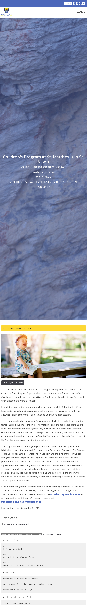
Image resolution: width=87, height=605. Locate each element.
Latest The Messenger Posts (16, 597)
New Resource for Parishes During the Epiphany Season (27, 584)
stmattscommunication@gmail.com (21, 501)
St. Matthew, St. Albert (52, 534)
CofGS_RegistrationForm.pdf (15, 524)
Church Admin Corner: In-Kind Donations (20, 578)
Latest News (8, 572)
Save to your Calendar (13, 382)
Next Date (43, 186)
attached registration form (65, 494)
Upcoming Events (11, 540)
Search (68, 3)
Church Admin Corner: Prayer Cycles (18, 589)
